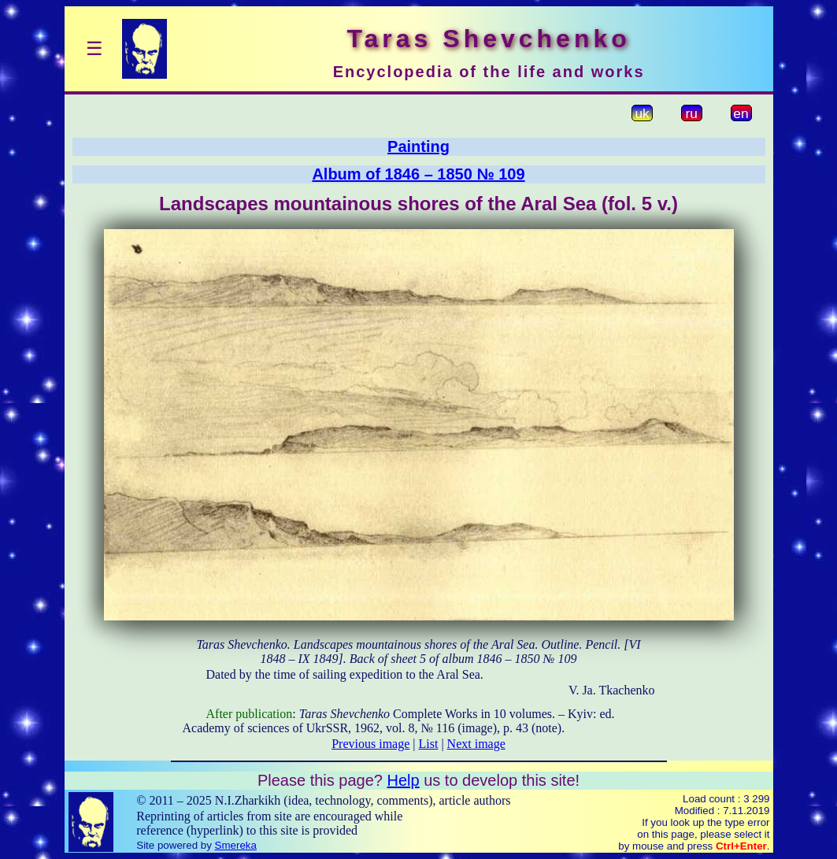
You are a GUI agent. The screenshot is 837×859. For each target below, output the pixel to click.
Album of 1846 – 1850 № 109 (418, 174)
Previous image (370, 743)
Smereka (236, 845)
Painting (418, 146)
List (429, 743)
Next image (476, 743)
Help (403, 780)
